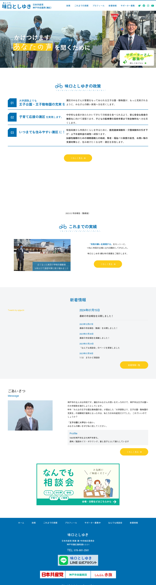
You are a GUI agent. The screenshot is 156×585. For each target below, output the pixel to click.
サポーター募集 (128, 5)
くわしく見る (78, 158)
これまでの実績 (81, 5)
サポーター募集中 (93, 522)
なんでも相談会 (115, 522)
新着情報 (113, 5)
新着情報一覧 (134, 365)
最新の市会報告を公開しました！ (96, 313)
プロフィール (98, 5)
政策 (68, 5)
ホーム (21, 522)
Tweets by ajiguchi (16, 309)
